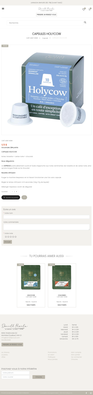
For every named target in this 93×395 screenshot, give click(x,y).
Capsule (45, 38)
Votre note (8, 233)
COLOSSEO (62, 295)
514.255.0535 (6, 340)
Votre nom (8, 213)
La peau (4, 355)
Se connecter (76, 357)
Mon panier (75, 355)
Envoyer (8, 242)
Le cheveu (5, 352)
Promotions (52, 352)
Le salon (51, 355)
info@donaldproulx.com (10, 338)
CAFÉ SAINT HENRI (32, 38)
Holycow (31, 295)
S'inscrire (74, 359)
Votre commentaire (11, 222)
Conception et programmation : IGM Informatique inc (56, 393)
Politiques (51, 357)
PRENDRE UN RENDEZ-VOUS (46, 15)
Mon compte (76, 352)
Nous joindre (52, 359)
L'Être (3, 357)
